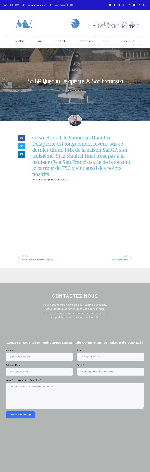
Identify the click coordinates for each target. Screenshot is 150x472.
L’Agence (40, 41)
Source (64, 179)
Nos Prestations (62, 41)
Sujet (80, 365)
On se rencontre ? (127, 41)
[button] (21, 138)
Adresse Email (14, 365)
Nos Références (86, 41)
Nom (80, 350)
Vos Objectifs (20, 41)
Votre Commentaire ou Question (23, 380)
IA (106, 41)
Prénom (11, 350)
